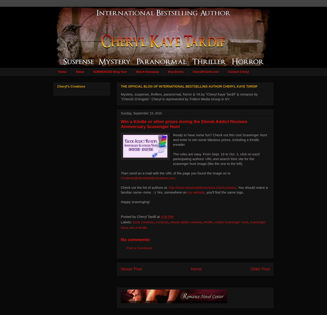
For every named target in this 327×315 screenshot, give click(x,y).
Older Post (260, 269)
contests (162, 222)
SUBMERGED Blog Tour (110, 71)
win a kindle (138, 227)
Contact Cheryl (238, 71)
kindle (208, 222)
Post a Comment (139, 248)
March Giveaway (147, 71)
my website (196, 192)
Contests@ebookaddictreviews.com (148, 178)
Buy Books (176, 71)
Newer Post (131, 269)
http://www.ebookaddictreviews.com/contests (202, 187)
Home (62, 71)
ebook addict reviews (186, 222)
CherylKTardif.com (206, 71)
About (80, 71)
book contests (143, 222)
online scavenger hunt (231, 222)
